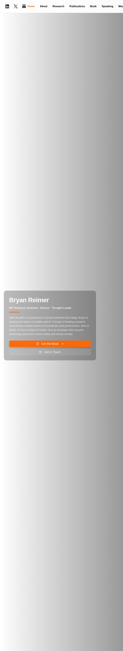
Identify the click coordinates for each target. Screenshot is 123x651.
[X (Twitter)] (15, 6)
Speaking (107, 6)
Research (58, 6)
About (43, 6)
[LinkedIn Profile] (7, 6)
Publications (77, 6)
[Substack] (24, 6)
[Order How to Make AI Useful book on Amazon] (50, 344)
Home (31, 6)
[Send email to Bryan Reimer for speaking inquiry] (50, 353)
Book (93, 6)
